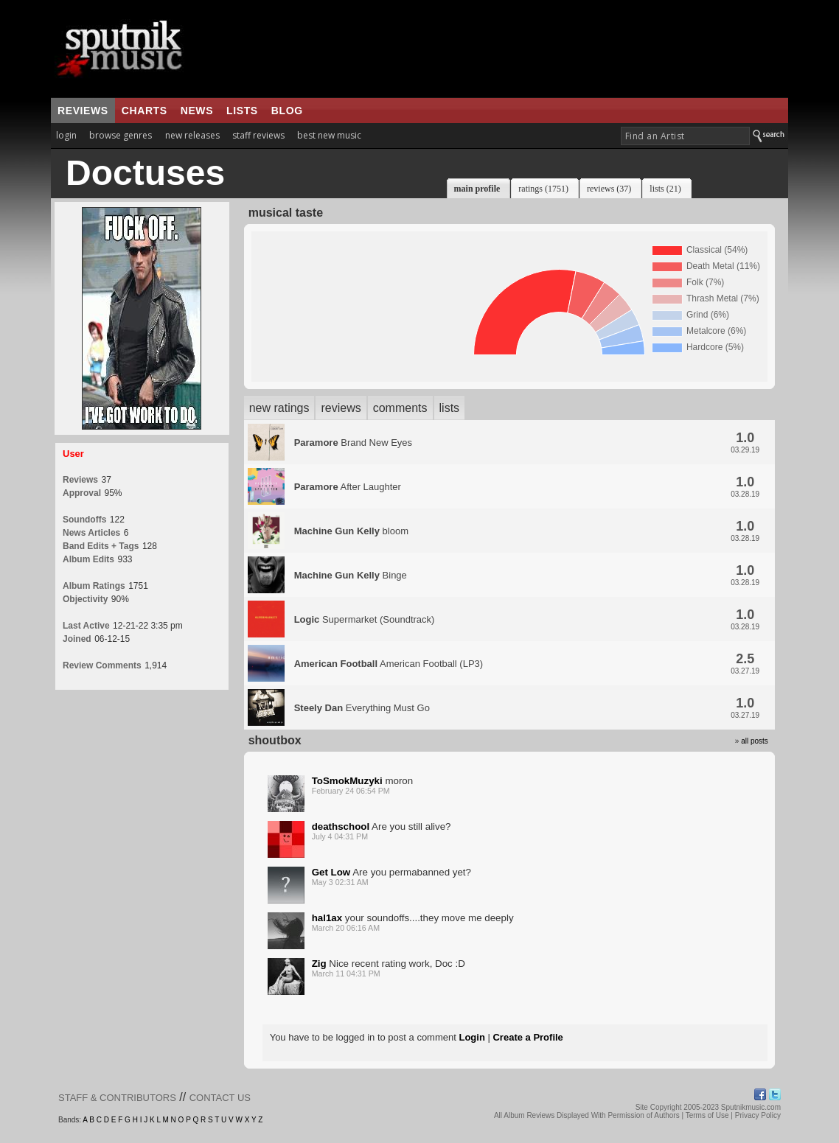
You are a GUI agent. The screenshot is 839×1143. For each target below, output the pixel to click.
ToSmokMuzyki (347, 780)
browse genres (120, 135)
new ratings (279, 408)
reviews (83, 110)
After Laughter (347, 486)
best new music (329, 135)
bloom (351, 530)
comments (400, 408)
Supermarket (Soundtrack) (364, 619)
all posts (754, 741)
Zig (319, 963)
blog (287, 110)
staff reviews (258, 135)
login (66, 135)
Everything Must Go (362, 707)
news (197, 110)
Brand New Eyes (353, 442)
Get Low (331, 872)
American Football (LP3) (389, 663)
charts (144, 110)
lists (242, 110)
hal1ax (327, 917)
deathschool (341, 826)
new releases (192, 135)
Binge (350, 575)
